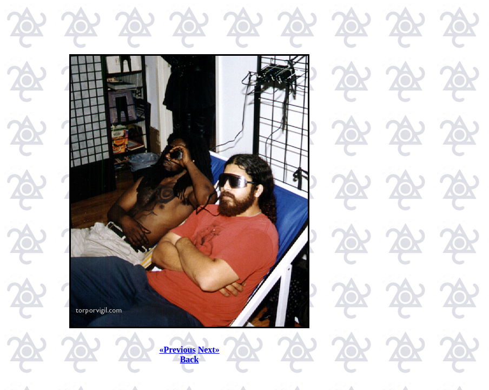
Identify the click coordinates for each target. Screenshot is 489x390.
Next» (209, 349)
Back (189, 359)
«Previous (177, 349)
